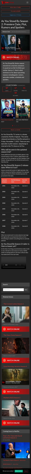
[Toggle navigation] (27, 2)
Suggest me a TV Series (15, 15)
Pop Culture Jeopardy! (7, 119)
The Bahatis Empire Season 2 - (14, 460)
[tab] (13, 125)
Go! (26, 289)
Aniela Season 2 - (10, 464)
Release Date (6, 31)
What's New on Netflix (15, 7)
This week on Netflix (15, 11)
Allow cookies (18, 471)
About (26, 471)
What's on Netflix (15, 130)
